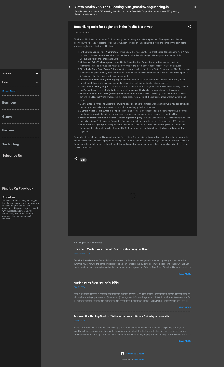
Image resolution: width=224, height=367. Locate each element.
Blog (83, 160)
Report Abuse (9, 91)
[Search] (195, 7)
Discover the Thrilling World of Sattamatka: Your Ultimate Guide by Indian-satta (121, 316)
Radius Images (139, 359)
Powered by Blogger (132, 353)
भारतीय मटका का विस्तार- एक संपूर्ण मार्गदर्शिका (96, 282)
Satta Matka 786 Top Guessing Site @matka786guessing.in (122, 7)
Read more (185, 274)
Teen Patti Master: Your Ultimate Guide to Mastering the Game (111, 249)
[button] (189, 27)
